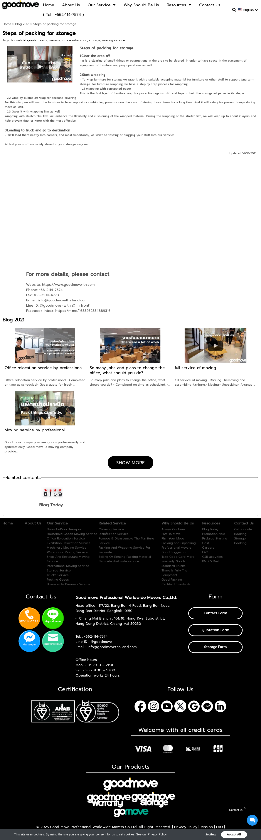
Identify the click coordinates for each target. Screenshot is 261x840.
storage (94, 40)
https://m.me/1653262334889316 (83, 310)
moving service (113, 40)
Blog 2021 (22, 24)
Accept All (234, 834)
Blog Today (51, 505)
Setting (210, 834)
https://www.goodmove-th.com (68, 284)
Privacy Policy (157, 834)
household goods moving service (36, 40)
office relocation (74, 40)
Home (7, 24)
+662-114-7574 (96, 636)
